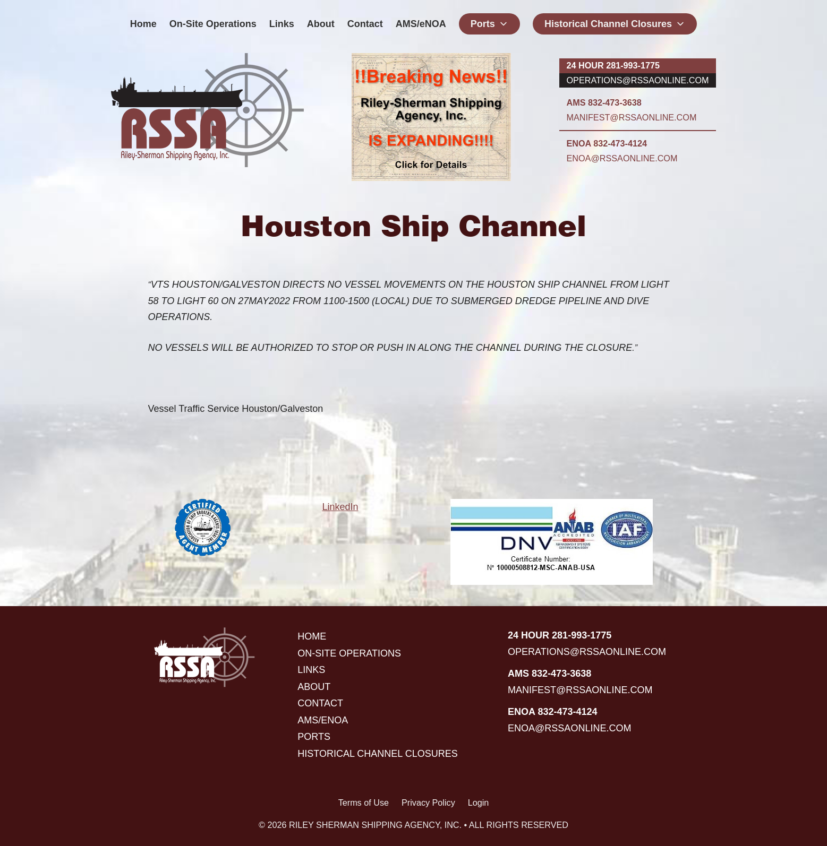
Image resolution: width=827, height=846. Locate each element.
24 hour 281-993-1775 (613, 65)
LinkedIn (340, 507)
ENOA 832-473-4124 (607, 143)
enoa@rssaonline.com (622, 158)
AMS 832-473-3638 (604, 102)
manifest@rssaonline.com (632, 117)
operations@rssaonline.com (638, 80)
